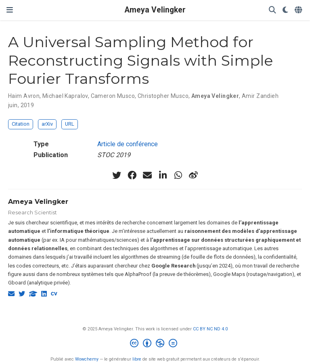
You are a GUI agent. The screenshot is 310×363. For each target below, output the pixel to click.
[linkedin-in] (163, 175)
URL (69, 124)
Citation (20, 124)
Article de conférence (127, 144)
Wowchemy (86, 359)
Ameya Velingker (155, 10)
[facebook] (132, 175)
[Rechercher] (272, 10)
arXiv (47, 124)
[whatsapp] (178, 175)
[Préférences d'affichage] (285, 10)
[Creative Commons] (155, 344)
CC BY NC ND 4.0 (210, 329)
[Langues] (299, 10)
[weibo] (193, 175)
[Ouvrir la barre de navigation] (9, 9)
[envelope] (147, 175)
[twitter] (117, 175)
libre (136, 359)
